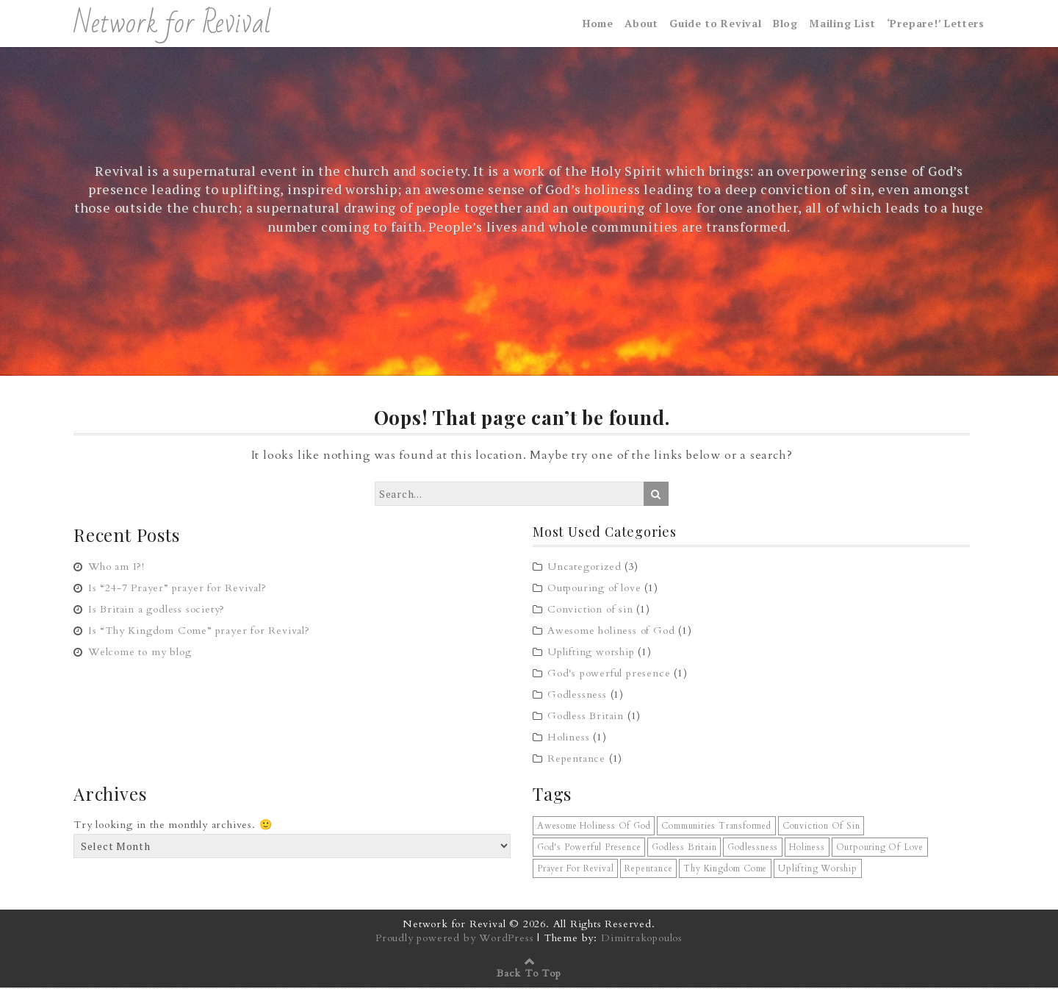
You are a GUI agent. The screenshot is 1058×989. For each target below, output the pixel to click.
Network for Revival (172, 24)
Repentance (576, 760)
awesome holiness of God (593, 827)
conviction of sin (821, 827)
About (641, 24)
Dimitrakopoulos (642, 939)
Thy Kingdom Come (725, 870)
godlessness (752, 848)
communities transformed (716, 827)
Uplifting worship (591, 653)
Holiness (568, 739)
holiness (806, 848)
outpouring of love (880, 848)
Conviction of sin (590, 611)
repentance (648, 870)
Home (598, 24)
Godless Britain (585, 717)
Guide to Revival (715, 24)
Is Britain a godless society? (156, 610)
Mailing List (842, 24)
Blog (785, 24)
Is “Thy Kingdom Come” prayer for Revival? (199, 631)
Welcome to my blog (139, 653)
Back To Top (529, 975)
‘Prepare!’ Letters (936, 24)
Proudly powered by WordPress (454, 939)
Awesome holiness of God (610, 632)
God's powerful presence (608, 675)
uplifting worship (817, 870)
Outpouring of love (594, 589)
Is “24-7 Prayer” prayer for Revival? (177, 589)
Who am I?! (116, 567)
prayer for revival (575, 870)
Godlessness (577, 696)
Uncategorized (584, 568)
